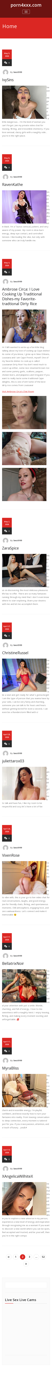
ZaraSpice (10, 548)
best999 (18, 72)
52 (43, 1256)
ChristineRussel (15, 652)
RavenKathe (12, 184)
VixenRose (11, 855)
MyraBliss (10, 1068)
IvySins (8, 79)
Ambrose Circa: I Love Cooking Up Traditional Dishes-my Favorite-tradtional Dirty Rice (22, 296)
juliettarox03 (13, 760)
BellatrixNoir (13, 963)
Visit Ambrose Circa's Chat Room (18, 391)
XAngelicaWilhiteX (17, 1176)
